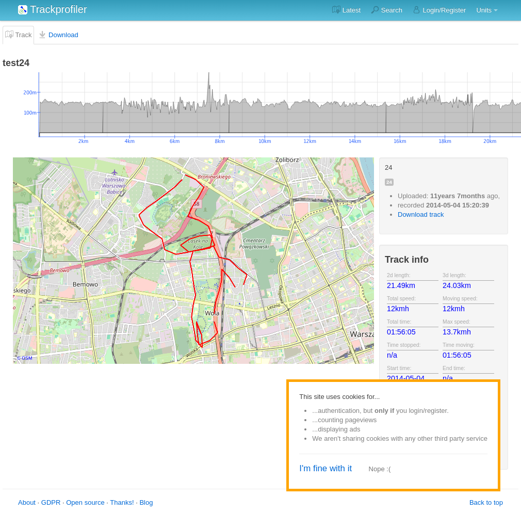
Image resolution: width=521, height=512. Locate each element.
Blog (146, 502)
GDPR (51, 502)
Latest (346, 10)
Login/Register (439, 10)
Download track (421, 214)
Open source (85, 502)
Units (484, 10)
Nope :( (380, 469)
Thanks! (122, 502)
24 (389, 182)
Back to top (486, 502)
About (27, 502)
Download (58, 34)
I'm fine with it (325, 468)
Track (18, 34)
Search (386, 10)
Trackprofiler (52, 9)
